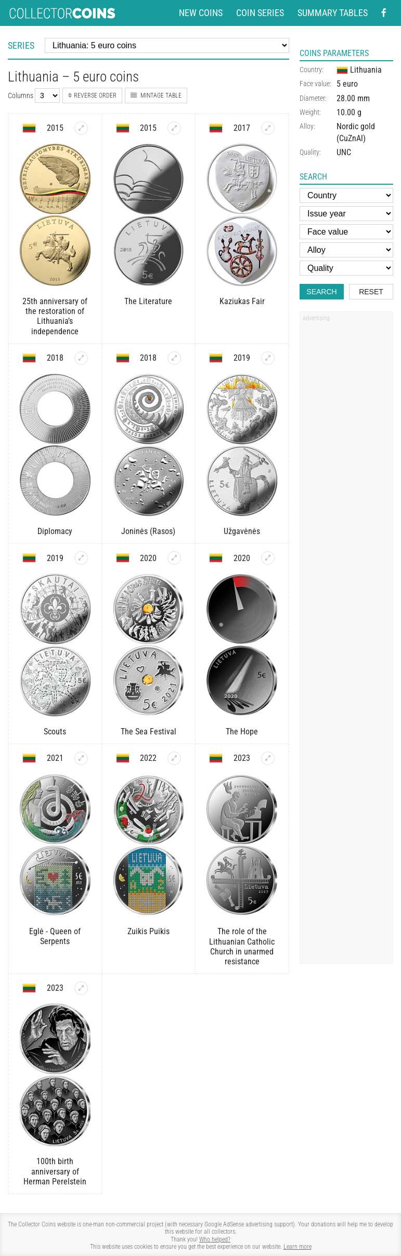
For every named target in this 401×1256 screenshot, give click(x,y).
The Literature (148, 301)
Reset (371, 292)
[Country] (346, 195)
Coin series (260, 13)
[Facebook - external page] (384, 13)
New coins (201, 13)
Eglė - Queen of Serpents (55, 936)
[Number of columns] (47, 95)
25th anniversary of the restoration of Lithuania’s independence (54, 316)
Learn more (297, 1246)
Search (321, 292)
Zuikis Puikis (148, 931)
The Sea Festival (148, 731)
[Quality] (346, 268)
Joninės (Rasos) (148, 531)
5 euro (347, 84)
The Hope (242, 731)
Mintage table (156, 95)
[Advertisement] (346, 482)
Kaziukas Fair (242, 301)
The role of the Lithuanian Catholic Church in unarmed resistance (242, 946)
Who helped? (214, 1239)
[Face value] (346, 231)
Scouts (55, 731)
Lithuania (359, 70)
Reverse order (92, 95)
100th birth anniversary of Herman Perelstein (54, 1171)
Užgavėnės (242, 531)
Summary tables (332, 13)
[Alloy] (346, 249)
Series (21, 45)
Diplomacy (54, 531)
